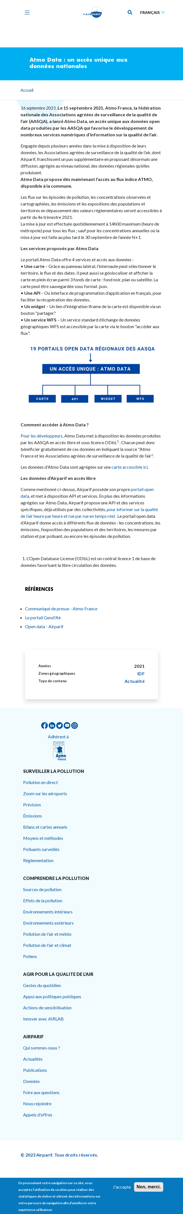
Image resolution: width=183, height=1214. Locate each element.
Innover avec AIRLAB (43, 1018)
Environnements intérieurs (48, 911)
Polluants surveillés (41, 849)
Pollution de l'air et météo (47, 934)
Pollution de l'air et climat (47, 945)
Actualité (135, 681)
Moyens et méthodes (43, 838)
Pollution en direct (40, 782)
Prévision (32, 804)
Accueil (27, 90)
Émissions (32, 815)
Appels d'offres (37, 1114)
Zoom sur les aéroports (45, 793)
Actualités (33, 1058)
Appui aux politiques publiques (52, 996)
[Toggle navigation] (25, 12)
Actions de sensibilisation (47, 1007)
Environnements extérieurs (48, 922)
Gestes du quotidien (42, 985)
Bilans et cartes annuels (45, 827)
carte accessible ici (130, 467)
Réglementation (38, 860)
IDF (141, 673)
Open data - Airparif (44, 626)
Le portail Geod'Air (43, 617)
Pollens (30, 956)
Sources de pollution (42, 889)
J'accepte (122, 1189)
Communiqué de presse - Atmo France (61, 608)
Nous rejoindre (37, 1103)
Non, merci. (149, 1189)
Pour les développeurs (42, 435)
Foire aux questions (41, 1092)
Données (31, 1081)
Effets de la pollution (42, 900)
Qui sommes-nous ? (41, 1047)
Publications (35, 1070)
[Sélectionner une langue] (153, 12)
